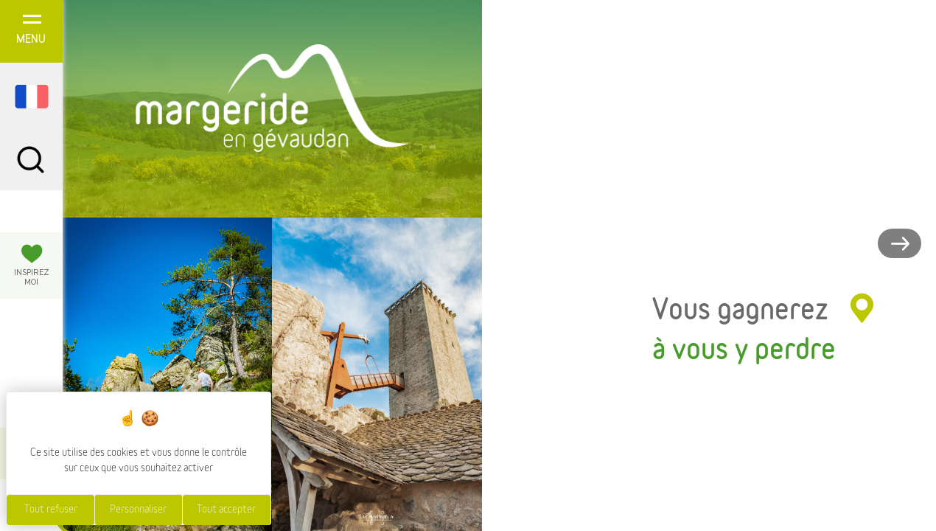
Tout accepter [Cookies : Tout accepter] (226, 509)
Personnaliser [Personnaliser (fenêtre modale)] (138, 509)
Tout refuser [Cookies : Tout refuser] (50, 509)
